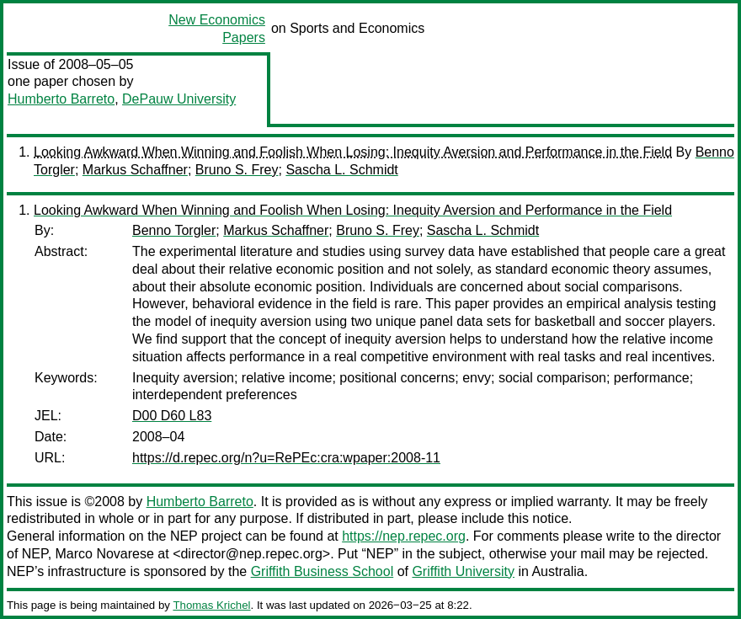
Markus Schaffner (135, 170)
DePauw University (179, 99)
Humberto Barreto (61, 99)
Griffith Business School (322, 571)
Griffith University (463, 571)
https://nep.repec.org (404, 536)
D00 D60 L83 (171, 415)
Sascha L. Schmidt (341, 170)
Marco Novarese (105, 554)
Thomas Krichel (211, 605)
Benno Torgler (174, 230)
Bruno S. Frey (237, 170)
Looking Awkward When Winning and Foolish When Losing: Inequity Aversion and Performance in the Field (353, 152)
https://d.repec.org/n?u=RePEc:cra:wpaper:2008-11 (286, 458)
